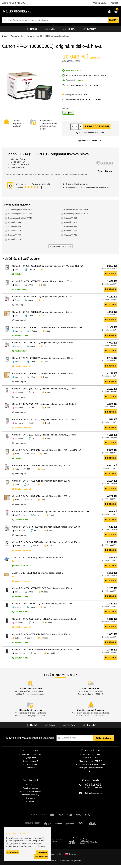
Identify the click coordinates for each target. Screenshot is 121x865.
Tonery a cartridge (17, 36)
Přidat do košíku (97, 126)
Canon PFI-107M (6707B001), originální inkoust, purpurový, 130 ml (44, 419)
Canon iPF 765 (70, 235)
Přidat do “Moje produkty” (90, 140)
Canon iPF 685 (70, 226)
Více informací (38, 846)
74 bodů (48, 622)
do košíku (110, 274)
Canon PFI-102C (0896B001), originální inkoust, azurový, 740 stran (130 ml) (48, 327)
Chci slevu (103, 737)
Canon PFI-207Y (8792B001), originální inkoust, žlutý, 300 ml (41, 465)
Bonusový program (31, 764)
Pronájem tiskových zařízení (91, 768)
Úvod (6, 36)
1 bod (45, 269)
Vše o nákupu (99, 3)
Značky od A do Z (30, 761)
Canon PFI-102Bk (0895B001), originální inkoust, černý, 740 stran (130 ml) (47, 266)
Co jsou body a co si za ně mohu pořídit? (81, 99)
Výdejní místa (30, 758)
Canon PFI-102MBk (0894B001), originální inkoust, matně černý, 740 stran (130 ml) (51, 511)
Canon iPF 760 (14, 235)
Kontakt (114, 3)
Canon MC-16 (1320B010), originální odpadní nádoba (37, 573)
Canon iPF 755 (70, 231)
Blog (91, 771)
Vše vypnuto (41, 856)
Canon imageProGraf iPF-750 (76, 214)
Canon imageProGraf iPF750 (20, 218)
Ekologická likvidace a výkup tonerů (91, 764)
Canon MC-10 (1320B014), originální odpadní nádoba (37, 557)
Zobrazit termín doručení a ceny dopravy (81, 85)
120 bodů (44, 638)
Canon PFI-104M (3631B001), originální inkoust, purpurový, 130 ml (44, 389)
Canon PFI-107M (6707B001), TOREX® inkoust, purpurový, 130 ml (44, 619)
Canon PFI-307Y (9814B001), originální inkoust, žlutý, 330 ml (41, 496)
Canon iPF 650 (70, 218)
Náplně (29, 29)
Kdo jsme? (30, 785)
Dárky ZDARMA (91, 758)
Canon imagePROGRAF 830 (20, 209)
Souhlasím (12, 852)
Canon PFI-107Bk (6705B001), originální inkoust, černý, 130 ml (42, 281)
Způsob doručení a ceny (31, 754)
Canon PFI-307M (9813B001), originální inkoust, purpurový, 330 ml (44, 435)
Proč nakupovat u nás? (91, 754)
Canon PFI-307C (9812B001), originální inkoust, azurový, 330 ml (42, 373)
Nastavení (42, 852)
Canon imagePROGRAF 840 (76, 209)
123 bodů (51, 653)
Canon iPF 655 (14, 222)
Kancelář (91, 29)
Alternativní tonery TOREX (91, 761)
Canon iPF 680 (14, 226)
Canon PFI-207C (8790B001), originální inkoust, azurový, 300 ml (42, 343)
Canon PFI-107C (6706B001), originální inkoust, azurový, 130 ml (42, 358)
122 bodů (47, 607)
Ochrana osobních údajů (30, 791)
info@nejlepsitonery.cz (93, 793)
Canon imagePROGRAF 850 (20, 214)
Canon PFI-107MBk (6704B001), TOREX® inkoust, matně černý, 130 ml (46, 650)
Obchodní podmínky (30, 795)
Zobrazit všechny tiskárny (60, 246)
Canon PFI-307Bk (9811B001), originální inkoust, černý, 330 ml (42, 312)
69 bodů (44, 592)
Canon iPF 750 (14, 231)
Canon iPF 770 (14, 239)
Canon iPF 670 (70, 222)
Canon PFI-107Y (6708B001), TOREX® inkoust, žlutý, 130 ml (41, 634)
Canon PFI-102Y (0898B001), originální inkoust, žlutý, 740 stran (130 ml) (46, 450)
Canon (29, 36)
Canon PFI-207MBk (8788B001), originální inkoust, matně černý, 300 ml (46, 527)
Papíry (48, 29)
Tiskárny (69, 29)
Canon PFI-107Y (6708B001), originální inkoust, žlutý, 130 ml (41, 481)
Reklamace (30, 768)
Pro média (30, 798)
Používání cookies (30, 788)
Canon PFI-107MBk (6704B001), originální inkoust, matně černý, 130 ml (46, 542)
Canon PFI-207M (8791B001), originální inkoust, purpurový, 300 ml (44, 404)
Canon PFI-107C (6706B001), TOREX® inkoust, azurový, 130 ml (43, 603)
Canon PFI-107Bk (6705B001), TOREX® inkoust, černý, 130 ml (42, 588)
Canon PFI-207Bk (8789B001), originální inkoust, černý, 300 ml (42, 296)
